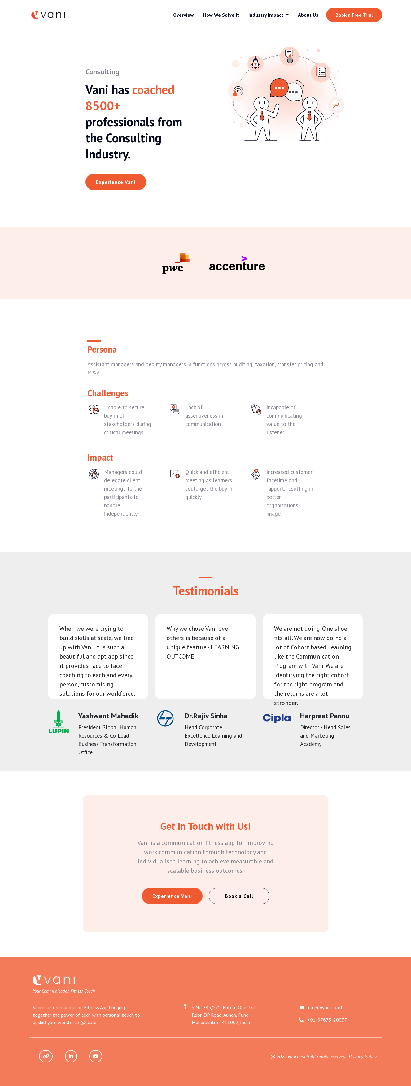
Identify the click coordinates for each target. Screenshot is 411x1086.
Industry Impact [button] (266, 15)
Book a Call (239, 896)
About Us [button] (308, 15)
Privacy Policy (363, 1056)
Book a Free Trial (354, 15)
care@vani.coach (325, 1007)
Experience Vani (116, 182)
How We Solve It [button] (221, 15)
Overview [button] (183, 15)
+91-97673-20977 (327, 1020)
